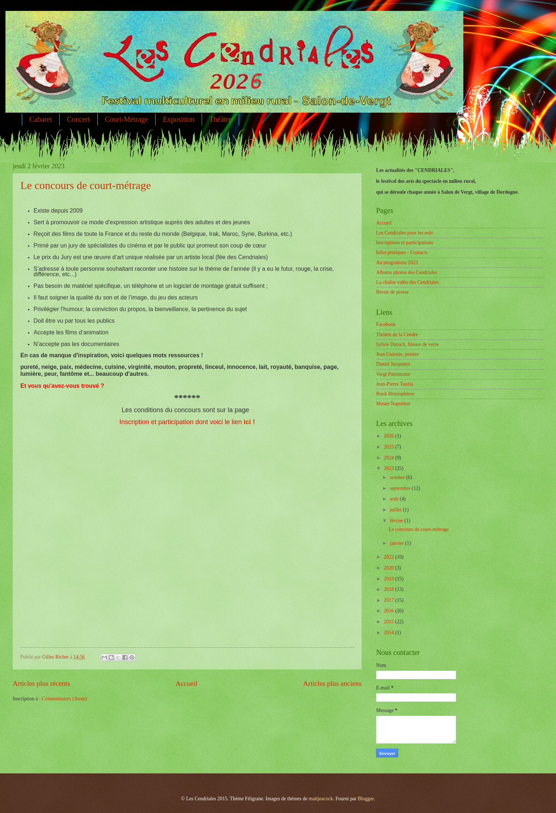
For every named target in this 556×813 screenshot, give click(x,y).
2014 (389, 632)
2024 (389, 457)
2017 (389, 600)
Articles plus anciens (332, 683)
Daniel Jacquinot (393, 364)
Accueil (186, 683)
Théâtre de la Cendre (397, 334)
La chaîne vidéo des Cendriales (407, 282)
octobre (398, 477)
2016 (389, 610)
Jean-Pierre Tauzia (394, 384)
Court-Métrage (126, 119)
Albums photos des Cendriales (406, 272)
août (395, 499)
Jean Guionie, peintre (397, 354)
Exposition (178, 119)
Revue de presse (392, 292)
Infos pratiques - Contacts (402, 252)
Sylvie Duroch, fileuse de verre (407, 344)
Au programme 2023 (397, 262)
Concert (78, 119)
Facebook (386, 324)
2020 (389, 568)
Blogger (366, 798)
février (397, 520)
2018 (389, 589)
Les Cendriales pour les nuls (404, 233)
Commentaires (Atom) (64, 698)
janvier (397, 543)
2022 (389, 557)
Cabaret (40, 119)
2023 (389, 468)
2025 (389, 447)
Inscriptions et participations (404, 242)
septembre (401, 488)
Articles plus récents (41, 683)
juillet (396, 509)
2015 (389, 621)
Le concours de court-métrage (85, 185)
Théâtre (220, 119)
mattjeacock (321, 798)
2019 (389, 578)
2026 (389, 436)
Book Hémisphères (395, 394)
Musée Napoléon (393, 403)
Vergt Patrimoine (393, 374)
